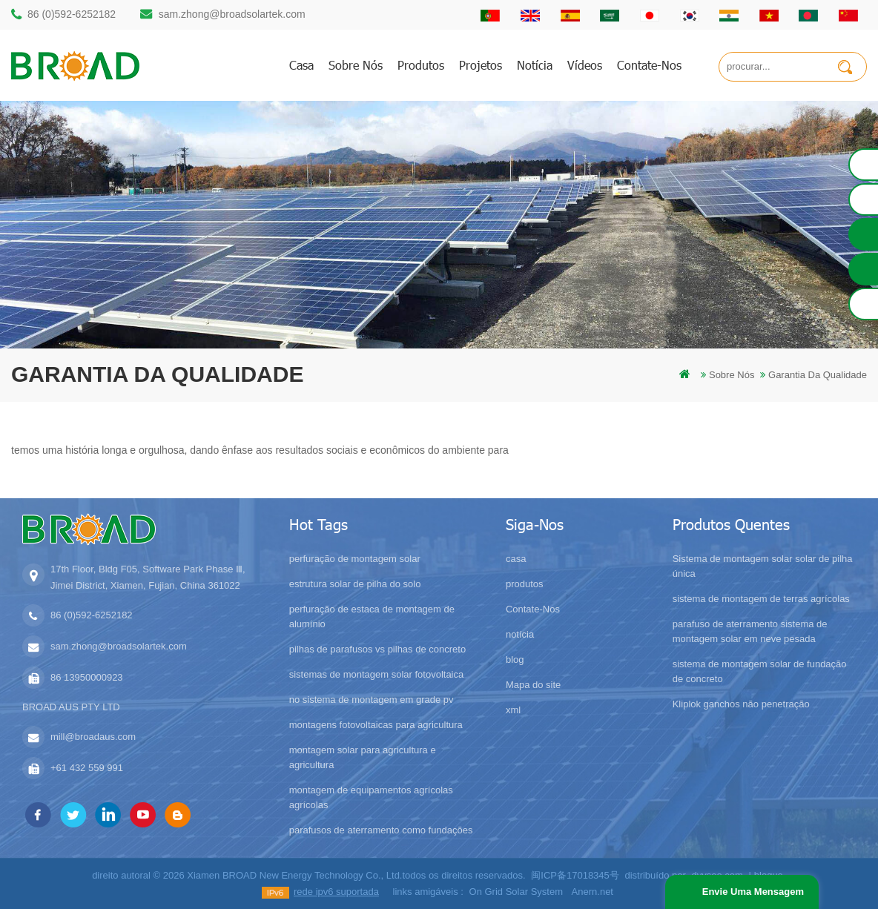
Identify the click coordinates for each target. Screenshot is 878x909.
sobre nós (356, 65)
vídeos (584, 65)
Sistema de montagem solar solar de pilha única (763, 566)
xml (513, 709)
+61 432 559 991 (86, 767)
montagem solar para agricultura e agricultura (362, 757)
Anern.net (592, 891)
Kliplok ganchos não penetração (741, 704)
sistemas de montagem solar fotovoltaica (376, 674)
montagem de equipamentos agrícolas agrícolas (371, 797)
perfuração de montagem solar (354, 558)
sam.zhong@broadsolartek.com (232, 14)
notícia (534, 65)
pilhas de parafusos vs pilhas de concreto (377, 649)
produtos (420, 65)
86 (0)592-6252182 (71, 14)
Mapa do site (533, 684)
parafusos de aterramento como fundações (381, 830)
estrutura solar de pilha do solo (355, 583)
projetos (480, 65)
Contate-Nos (649, 65)
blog (515, 659)
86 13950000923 (86, 677)
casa (301, 65)
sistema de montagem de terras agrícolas (761, 598)
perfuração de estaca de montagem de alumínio (372, 616)
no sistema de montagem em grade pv (371, 699)
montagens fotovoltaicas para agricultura (376, 724)
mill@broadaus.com (93, 736)
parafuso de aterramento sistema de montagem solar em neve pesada (750, 631)
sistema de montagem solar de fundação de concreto (760, 671)
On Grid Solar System (516, 891)
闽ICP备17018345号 (575, 875)
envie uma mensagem (753, 891)
